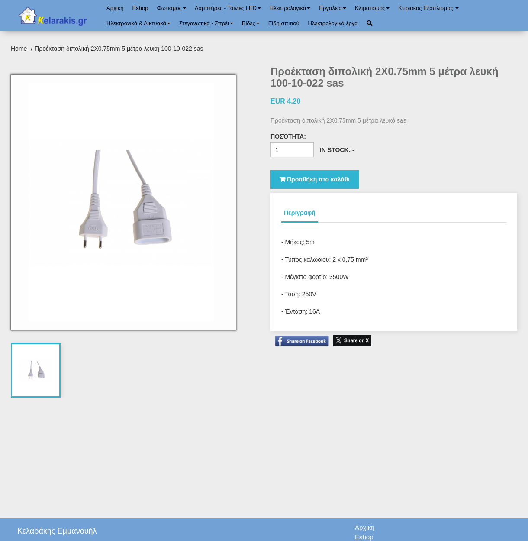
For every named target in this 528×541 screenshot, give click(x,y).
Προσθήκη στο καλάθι (315, 179)
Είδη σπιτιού (283, 23)
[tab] (36, 370)
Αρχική (115, 8)
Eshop (140, 8)
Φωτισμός (171, 8)
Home (20, 48)
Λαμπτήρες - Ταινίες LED (228, 8)
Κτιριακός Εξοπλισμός (428, 8)
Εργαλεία (332, 8)
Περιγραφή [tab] (300, 212)
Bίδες (251, 23)
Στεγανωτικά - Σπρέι (206, 23)
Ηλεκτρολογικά (290, 8)
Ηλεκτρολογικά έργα (333, 23)
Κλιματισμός (372, 8)
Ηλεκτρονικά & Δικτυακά (138, 23)
